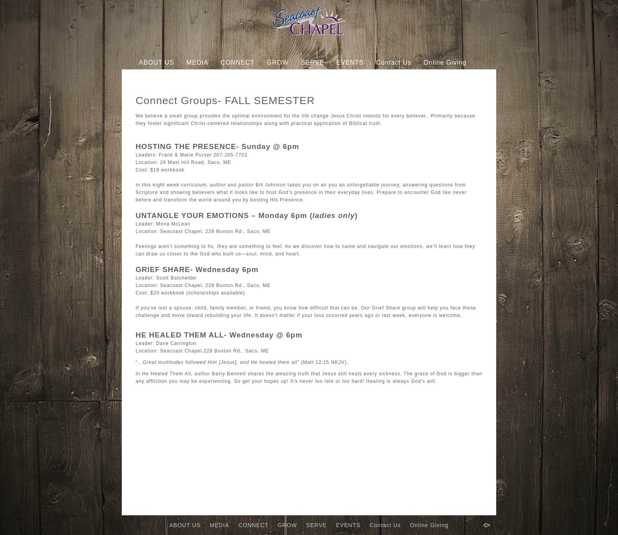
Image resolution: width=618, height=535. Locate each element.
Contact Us (393, 62)
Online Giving (444, 62)
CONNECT (238, 62)
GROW (278, 62)
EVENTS (350, 62)
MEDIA (197, 62)
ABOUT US (157, 62)
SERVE (312, 62)
